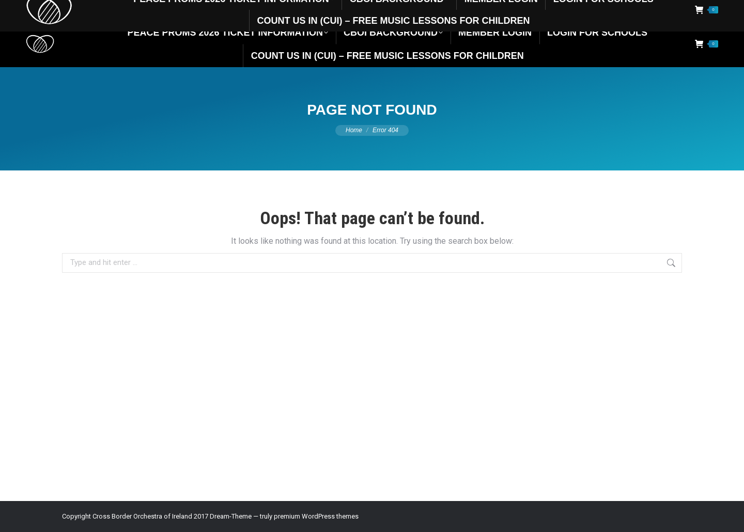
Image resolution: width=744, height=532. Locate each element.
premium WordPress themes (316, 516)
